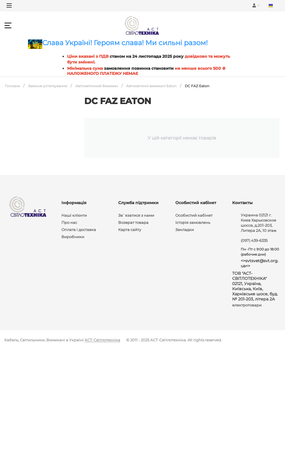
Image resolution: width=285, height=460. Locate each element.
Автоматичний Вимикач (96, 86)
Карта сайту (129, 229)
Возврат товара (133, 222)
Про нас (69, 222)
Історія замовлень (192, 222)
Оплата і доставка (78, 229)
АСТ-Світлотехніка (102, 340)
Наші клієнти (74, 215)
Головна (12, 86)
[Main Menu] (9, 5)
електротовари (247, 305)
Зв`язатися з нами (136, 215)
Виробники (72, 236)
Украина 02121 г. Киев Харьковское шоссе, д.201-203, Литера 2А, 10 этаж (258, 223)
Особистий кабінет (193, 215)
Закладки (184, 229)
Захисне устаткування (47, 86)
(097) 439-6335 (254, 240)
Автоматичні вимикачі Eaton (151, 86)
